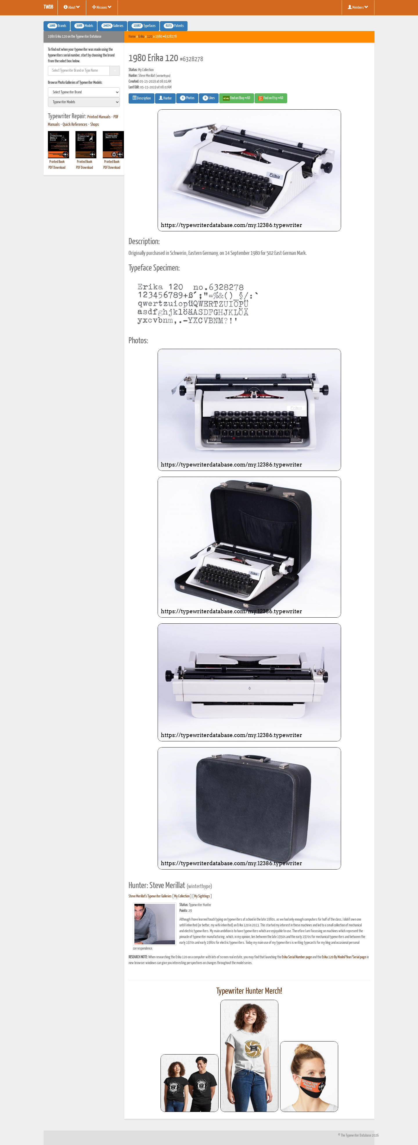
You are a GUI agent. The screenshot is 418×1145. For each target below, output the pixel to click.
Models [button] (83, 25)
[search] (84, 92)
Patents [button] (174, 25)
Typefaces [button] (143, 25)
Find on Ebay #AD (236, 98)
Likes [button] (209, 98)
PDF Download (56, 168)
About (72, 7)
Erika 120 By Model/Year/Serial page (344, 957)
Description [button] (141, 98)
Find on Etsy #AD (270, 98)
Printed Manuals (99, 117)
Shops (94, 125)
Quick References (75, 125)
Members (358, 7)
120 (149, 37)
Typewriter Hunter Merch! (249, 991)
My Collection (182, 896)
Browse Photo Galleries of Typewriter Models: (75, 83)
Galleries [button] (112, 25)
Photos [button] (187, 98)
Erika (141, 37)
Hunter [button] (165, 98)
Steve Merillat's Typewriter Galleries (150, 896)
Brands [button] (56, 25)
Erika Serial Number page (297, 957)
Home (132, 37)
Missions (102, 7)
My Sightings (202, 896)
